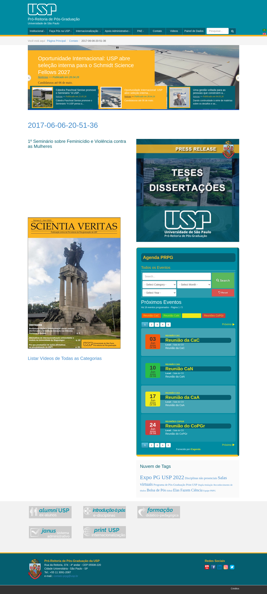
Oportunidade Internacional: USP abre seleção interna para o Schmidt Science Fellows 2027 (86, 65)
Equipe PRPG (209, 490)
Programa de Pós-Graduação (169, 484)
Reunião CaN (171, 315)
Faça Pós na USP (60, 30)
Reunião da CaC (182, 340)
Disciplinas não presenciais (201, 478)
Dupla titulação (205, 484)
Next (237, 77)
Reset (223, 292)
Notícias (43, 77)
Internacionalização (88, 30)
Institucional (37, 30)
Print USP (191, 484)
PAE (140, 30)
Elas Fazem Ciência (188, 490)
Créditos (235, 588)
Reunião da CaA (182, 397)
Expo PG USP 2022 (162, 477)
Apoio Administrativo (117, 30)
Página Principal (56, 40)
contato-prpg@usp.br (66, 576)
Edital (169, 490)
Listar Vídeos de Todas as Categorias (65, 358)
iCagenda (195, 449)
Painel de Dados (194, 30)
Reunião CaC (151, 315)
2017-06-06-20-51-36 (63, 125)
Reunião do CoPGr (185, 425)
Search (223, 280)
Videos (174, 30)
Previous (29, 77)
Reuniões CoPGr (214, 315)
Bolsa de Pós (156, 490)
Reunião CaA (191, 315)
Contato (157, 30)
